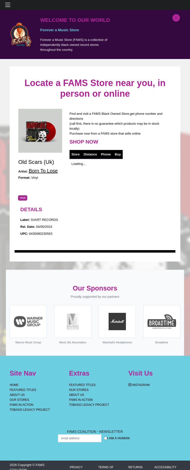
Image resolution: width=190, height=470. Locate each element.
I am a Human (118, 438)
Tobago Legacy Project (30, 409)
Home (14, 385)
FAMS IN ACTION (21, 405)
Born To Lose (43, 171)
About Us (17, 395)
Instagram (139, 385)
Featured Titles (23, 390)
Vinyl (22, 198)
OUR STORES (19, 400)
